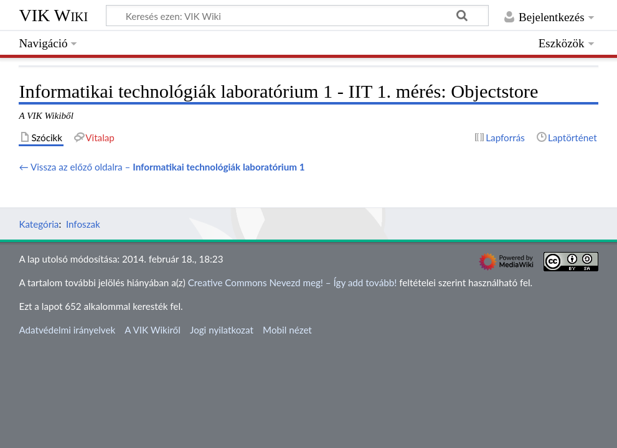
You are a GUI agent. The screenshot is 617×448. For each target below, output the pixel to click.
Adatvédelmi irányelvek (67, 329)
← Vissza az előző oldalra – (161, 166)
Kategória (39, 224)
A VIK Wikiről (152, 329)
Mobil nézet (287, 329)
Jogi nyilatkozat (221, 329)
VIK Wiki (53, 15)
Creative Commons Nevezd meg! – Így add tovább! (292, 282)
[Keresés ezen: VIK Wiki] (297, 16)
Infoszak (83, 224)
